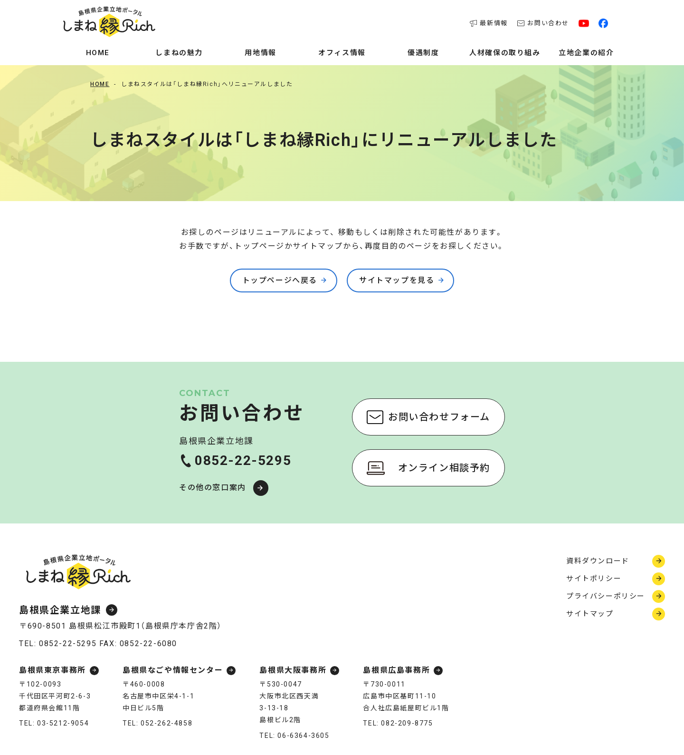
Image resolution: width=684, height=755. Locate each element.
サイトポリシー (593, 578)
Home (98, 52)
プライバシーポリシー (605, 596)
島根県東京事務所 (52, 670)
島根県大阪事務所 (292, 670)
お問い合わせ (543, 23)
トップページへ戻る (279, 280)
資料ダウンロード (597, 561)
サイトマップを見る (396, 280)
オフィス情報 (342, 52)
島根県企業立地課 (60, 610)
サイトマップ (590, 614)
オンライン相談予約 (444, 468)
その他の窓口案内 (212, 487)
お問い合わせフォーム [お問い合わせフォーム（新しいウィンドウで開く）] (439, 417)
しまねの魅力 (179, 52)
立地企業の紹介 (586, 52)
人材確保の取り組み (504, 52)
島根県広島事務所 (396, 670)
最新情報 (489, 23)
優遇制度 (423, 52)
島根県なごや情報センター (173, 670)
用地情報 (260, 52)
